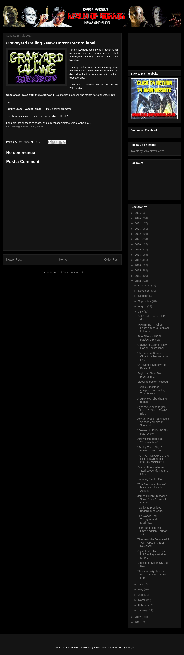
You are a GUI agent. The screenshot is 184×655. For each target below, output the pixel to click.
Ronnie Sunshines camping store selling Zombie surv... (151, 390)
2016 (138, 265)
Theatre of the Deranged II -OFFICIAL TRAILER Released (153, 542)
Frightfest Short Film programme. (149, 375)
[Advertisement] (148, 48)
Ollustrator (105, 647)
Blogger (130, 647)
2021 (138, 238)
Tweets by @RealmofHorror (147, 151)
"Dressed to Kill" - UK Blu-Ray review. (152, 432)
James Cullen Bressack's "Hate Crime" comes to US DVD (152, 499)
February (144, 605)
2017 (138, 260)
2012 (138, 617)
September (145, 301)
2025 (138, 218)
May (141, 589)
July (141, 311)
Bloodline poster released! (152, 381)
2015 (138, 270)
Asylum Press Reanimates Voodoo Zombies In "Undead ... (153, 422)
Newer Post (14, 259)
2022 (138, 233)
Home (63, 259)
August (142, 306)
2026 (138, 212)
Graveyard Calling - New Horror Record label (152, 346)
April (141, 594)
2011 (138, 622)
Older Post (111, 259)
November (144, 290)
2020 (138, 244)
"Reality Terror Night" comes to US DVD (149, 449)
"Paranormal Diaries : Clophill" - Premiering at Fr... (152, 356)
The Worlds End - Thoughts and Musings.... (147, 519)
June (141, 584)
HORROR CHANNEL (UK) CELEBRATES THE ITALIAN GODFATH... (153, 459)
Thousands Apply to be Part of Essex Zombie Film (151, 574)
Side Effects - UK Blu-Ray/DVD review (150, 338)
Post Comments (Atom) (70, 272)
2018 (138, 254)
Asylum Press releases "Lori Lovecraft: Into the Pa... (152, 470)
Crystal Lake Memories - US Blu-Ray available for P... (152, 554)
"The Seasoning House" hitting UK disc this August (151, 487)
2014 (138, 275)
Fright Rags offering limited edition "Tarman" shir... (152, 531)
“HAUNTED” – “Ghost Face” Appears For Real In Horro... (153, 328)
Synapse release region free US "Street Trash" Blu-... (152, 410)
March (142, 600)
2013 (138, 280)
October (143, 295)
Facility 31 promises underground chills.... (151, 509)
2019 (138, 249)
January (143, 610)
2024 (138, 223)
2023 (138, 228)
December (144, 285)
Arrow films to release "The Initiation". (150, 440)
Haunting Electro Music (151, 479)
